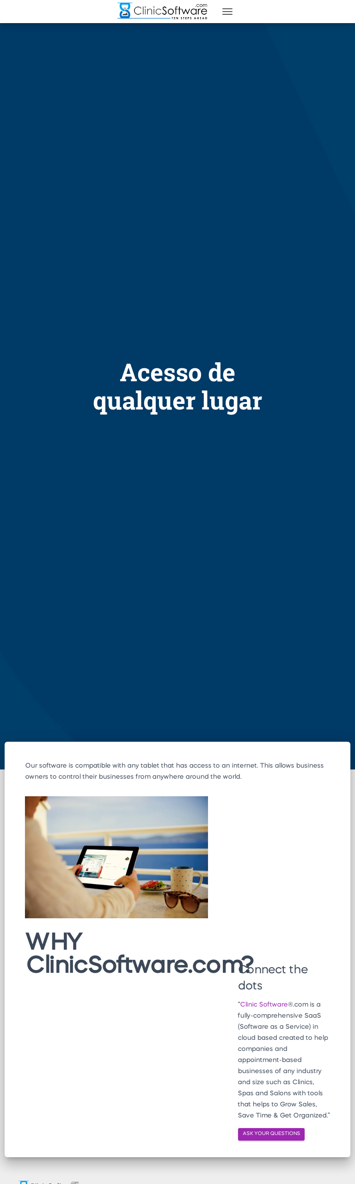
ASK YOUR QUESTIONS (271, 1133)
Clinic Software (264, 1004)
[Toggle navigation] (227, 11)
